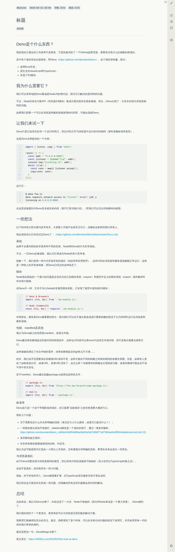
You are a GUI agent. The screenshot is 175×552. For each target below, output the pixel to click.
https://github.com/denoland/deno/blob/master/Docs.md (87, 234)
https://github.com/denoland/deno (77, 59)
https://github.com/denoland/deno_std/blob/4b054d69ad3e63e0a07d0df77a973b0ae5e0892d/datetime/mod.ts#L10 (82, 432)
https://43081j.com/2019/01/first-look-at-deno (53, 539)
